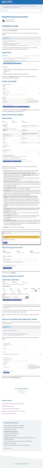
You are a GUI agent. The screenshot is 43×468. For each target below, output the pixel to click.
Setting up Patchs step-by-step (11, 7)
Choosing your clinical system (9, 413)
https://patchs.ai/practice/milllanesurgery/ (14, 178)
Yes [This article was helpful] (19, 392)
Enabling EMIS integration (10, 435)
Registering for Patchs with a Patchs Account (13, 403)
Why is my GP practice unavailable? (11, 408)
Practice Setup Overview (8, 406)
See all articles (7, 448)
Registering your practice (11, 431)
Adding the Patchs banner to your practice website (16, 445)
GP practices (14, 6)
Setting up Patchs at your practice (27, 6)
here (29, 194)
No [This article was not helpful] (23, 392)
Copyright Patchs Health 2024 (21, 463)
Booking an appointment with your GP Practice (13, 411)
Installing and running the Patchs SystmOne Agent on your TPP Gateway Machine (19, 438)
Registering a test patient (10, 443)
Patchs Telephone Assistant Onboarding (14, 425)
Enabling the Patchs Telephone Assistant (14, 427)
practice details (9, 224)
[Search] (21, 10)
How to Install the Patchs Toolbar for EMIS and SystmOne (18, 441)
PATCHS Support (6, 6)
